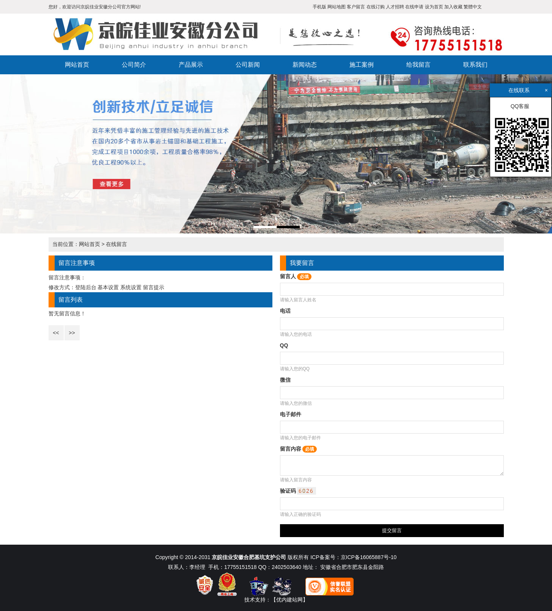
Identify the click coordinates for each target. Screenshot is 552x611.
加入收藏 (453, 6)
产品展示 (191, 64)
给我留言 (418, 64)
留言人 (296, 276)
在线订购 (375, 6)
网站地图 (336, 6)
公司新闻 (248, 64)
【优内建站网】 (289, 600)
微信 (285, 380)
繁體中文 (473, 6)
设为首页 (434, 6)
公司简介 (134, 64)
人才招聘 (395, 6)
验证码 (298, 491)
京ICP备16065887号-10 (369, 557)
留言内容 (298, 449)
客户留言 (356, 6)
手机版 (319, 6)
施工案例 (361, 64)
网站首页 (77, 64)
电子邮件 (290, 414)
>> (72, 333)
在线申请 (414, 6)
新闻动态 (305, 64)
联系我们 (475, 64)
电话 (285, 311)
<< (56, 333)
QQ (284, 345)
